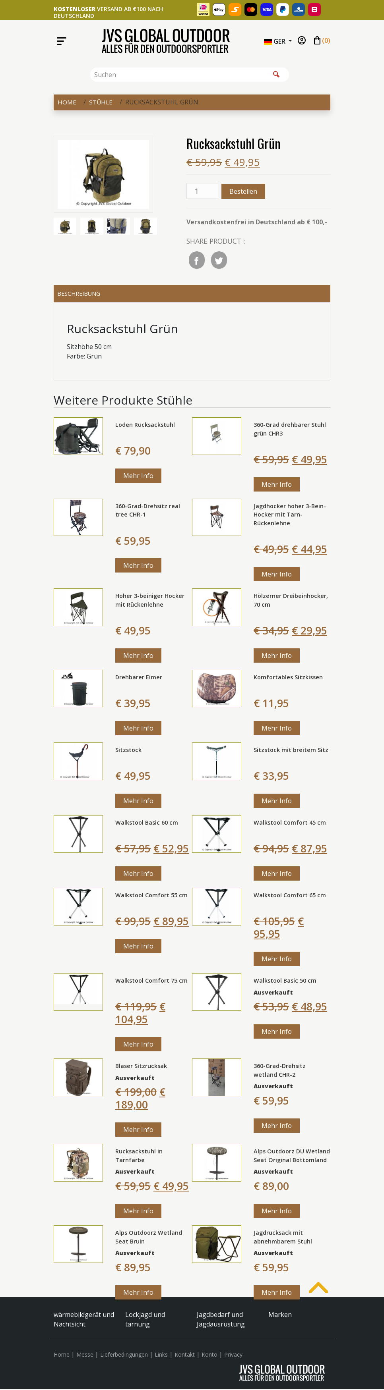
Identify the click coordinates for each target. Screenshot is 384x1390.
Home (67, 102)
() (321, 41)
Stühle (101, 102)
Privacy (233, 1355)
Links (161, 1355)
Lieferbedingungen (124, 1355)
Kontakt (185, 1355)
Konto (209, 1355)
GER (275, 41)
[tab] (192, 294)
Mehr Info (138, 476)
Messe (84, 1355)
